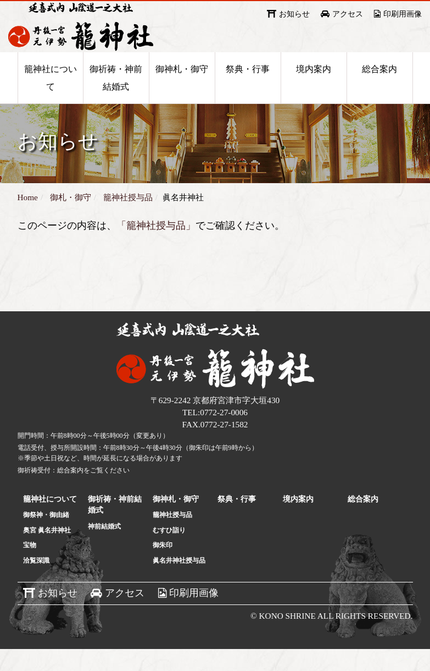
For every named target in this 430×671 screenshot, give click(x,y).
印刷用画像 (402, 14)
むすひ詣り (169, 552)
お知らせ (294, 14)
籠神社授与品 (172, 537)
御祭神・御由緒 (46, 537)
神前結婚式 (104, 548)
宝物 (29, 567)
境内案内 (313, 89)
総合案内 (379, 89)
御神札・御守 (181, 89)
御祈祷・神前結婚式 (116, 97)
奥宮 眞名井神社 (47, 552)
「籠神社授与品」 (156, 247)
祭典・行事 (248, 89)
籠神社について (50, 97)
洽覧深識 (36, 582)
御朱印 (162, 567)
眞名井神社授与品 (179, 582)
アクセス (347, 14)
